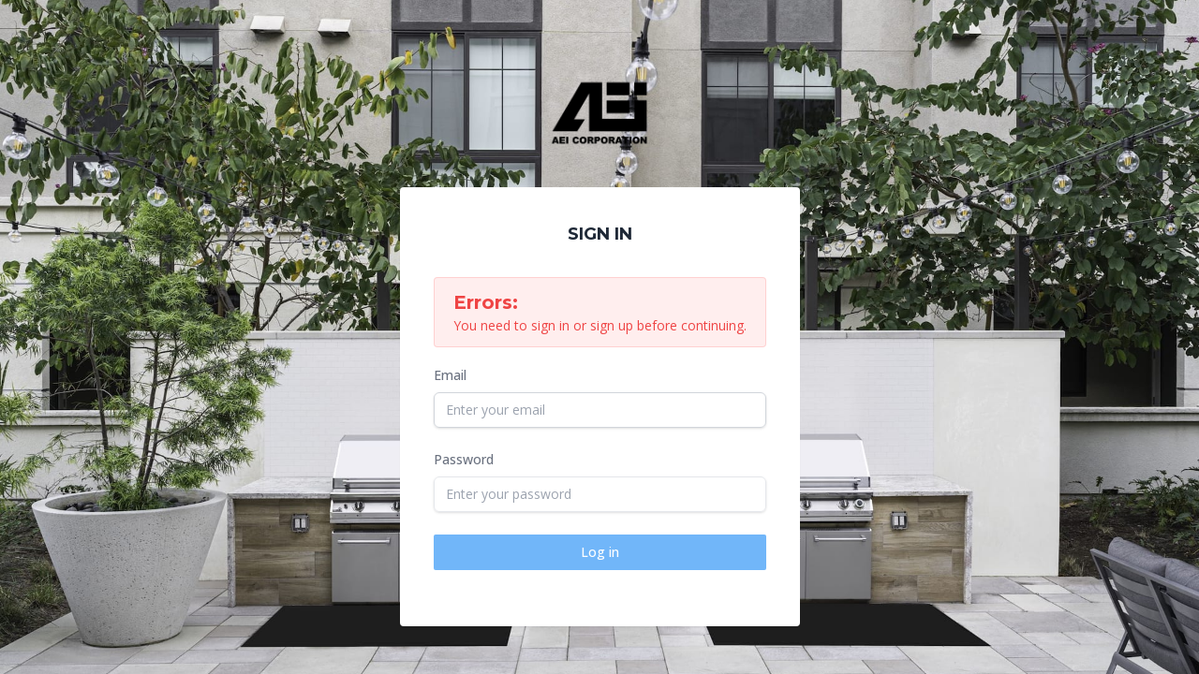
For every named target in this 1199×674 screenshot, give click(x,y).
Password (464, 459)
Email (450, 375)
